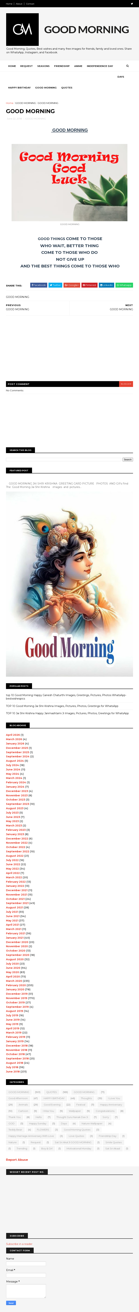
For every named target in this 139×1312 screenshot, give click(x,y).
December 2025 (17, 737)
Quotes (78, 77)
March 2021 (14, 918)
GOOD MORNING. (84, 1081)
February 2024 (16, 771)
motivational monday (79, 1137)
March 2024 (14, 767)
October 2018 (15, 1043)
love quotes (76, 1125)
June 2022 (13, 853)
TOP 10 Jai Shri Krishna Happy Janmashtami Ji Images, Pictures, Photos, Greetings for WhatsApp (67, 702)
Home (9, 3)
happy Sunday (38, 1112)
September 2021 (17, 892)
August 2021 (14, 896)
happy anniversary (111, 1093)
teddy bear (15, 1118)
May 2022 (12, 858)
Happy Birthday (31, 77)
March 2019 (14, 1022)
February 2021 (15, 922)
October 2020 (16, 940)
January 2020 (15, 978)
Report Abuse (17, 1149)
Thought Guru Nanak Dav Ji (72, 1106)
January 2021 (15, 927)
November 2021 (16, 883)
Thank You (15, 1106)
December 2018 (17, 1034)
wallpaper (75, 1100)
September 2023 (17, 793)
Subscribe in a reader (19, 1233)
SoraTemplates (26, 1307)
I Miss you (48, 1100)
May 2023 (12, 810)
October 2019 (15, 991)
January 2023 (15, 823)
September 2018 (17, 1047)
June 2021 (13, 905)
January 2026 (15, 733)
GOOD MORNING (25, 92)
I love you (114, 1087)
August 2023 (15, 797)
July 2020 (12, 952)
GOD (12, 1112)
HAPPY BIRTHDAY (54, 1087)
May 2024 (12, 763)
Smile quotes (114, 1131)
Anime (78, 66)
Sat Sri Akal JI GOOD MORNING (73, 1131)
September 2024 (18, 745)
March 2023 (14, 814)
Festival (81, 1093)
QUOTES (52, 1081)
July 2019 (12, 1004)
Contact (30, 3)
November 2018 (17, 1039)
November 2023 (17, 784)
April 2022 (13, 862)
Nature (13, 1131)
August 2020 (15, 948)
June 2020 (13, 957)
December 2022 (17, 827)
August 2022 (15, 845)
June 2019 (13, 1009)
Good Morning (57, 77)
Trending (22, 1137)
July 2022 (12, 849)
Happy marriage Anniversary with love (31, 1125)
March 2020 (14, 970)
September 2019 (17, 996)
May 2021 (12, 909)
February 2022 (16, 870)
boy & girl (47, 1137)
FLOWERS (43, 1118)
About (19, 3)
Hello (39, 1106)
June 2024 (13, 758)
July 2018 (12, 1056)
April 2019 (13, 1017)
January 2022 (15, 875)
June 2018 (13, 1060)
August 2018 (14, 1052)
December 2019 (17, 983)
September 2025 (17, 741)
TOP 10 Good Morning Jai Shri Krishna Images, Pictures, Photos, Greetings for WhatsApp (62, 695)
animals (23, 1093)
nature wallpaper (92, 1112)
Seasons (43, 66)
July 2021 (12, 901)
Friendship (62, 66)
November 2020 (17, 935)
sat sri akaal (113, 1137)
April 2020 (13, 966)
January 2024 (15, 776)
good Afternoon (18, 1087)
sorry (106, 1106)
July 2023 (12, 801)
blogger (126, 373)
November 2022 (17, 832)
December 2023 (17, 780)
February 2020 (16, 974)
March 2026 (14, 728)
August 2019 (14, 1000)
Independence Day (100, 66)
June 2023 (13, 806)
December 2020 (17, 931)
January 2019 (15, 1030)
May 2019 (12, 1013)
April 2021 (12, 914)
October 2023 (15, 789)
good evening (52, 1093)
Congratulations (105, 1100)
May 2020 (12, 961)
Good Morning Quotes (77, 1118)
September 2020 (18, 944)
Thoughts (86, 1087)
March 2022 (14, 866)
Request (26, 66)
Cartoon (23, 1100)
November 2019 (17, 987)
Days (11, 77)
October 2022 (15, 836)
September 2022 (17, 840)
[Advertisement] (69, 340)
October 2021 (15, 888)
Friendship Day (108, 1125)
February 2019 (16, 1026)
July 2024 (12, 754)
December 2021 (17, 879)
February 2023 (16, 819)
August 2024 (15, 750)
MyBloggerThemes (61, 1307)
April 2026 (13, 724)
